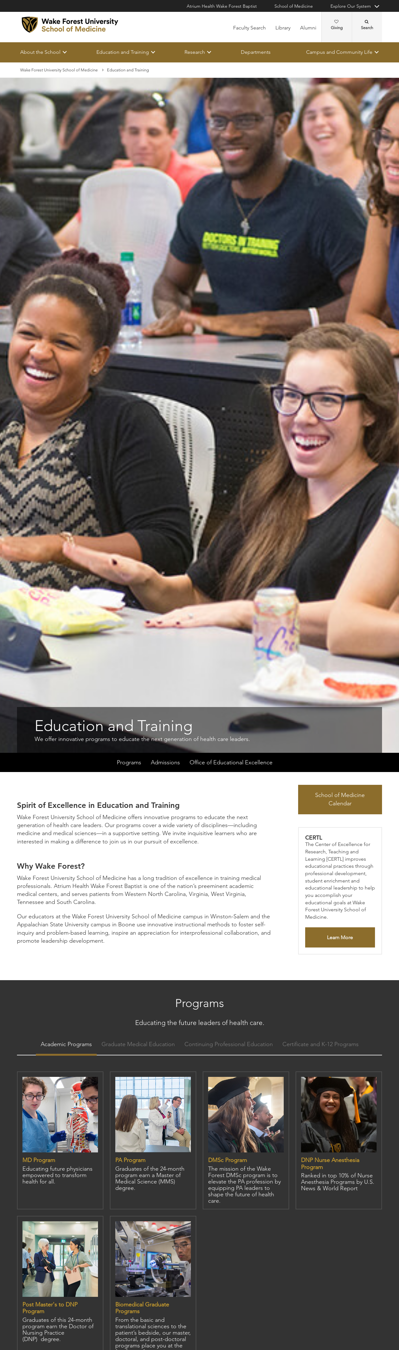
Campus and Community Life (339, 52)
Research (194, 52)
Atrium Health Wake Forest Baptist (222, 6)
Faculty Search (249, 28)
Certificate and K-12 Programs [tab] (320, 1044)
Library (282, 28)
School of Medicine (293, 6)
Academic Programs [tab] (66, 1044)
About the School (40, 52)
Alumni (308, 28)
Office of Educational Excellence (231, 762)
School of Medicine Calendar (340, 799)
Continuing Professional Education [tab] (228, 1044)
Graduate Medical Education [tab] (138, 1044)
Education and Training (122, 52)
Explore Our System (350, 6)
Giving (337, 25)
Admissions (165, 762)
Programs (129, 762)
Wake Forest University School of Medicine (59, 70)
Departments (256, 52)
